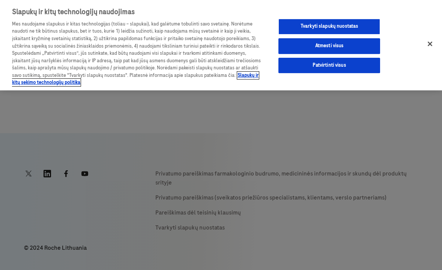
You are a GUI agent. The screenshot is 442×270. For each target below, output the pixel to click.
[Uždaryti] (430, 44)
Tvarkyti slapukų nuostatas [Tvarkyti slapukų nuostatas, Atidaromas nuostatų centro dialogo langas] (329, 26)
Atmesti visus (329, 45)
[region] (221, 45)
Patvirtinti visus (329, 65)
